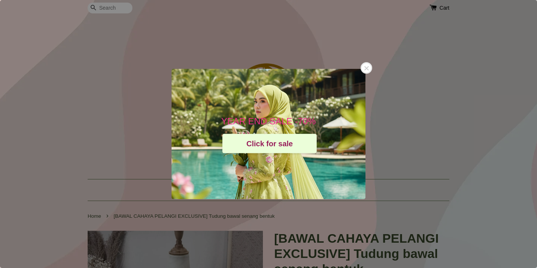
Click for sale (269, 143)
